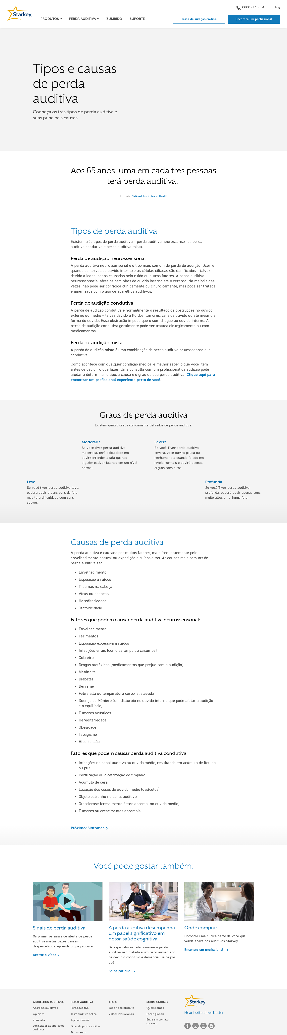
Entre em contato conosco (157, 1021)
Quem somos (155, 1007)
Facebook (187, 1026)
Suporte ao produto (121, 1007)
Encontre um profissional (253, 19)
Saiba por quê (120, 971)
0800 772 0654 (250, 7)
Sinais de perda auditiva (85, 1026)
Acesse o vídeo (44, 955)
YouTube (203, 1026)
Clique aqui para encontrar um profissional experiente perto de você (143, 377)
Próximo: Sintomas (87, 828)
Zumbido (114, 19)
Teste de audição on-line (198, 19)
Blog (276, 7)
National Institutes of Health (149, 196)
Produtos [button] (49, 19)
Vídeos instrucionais (121, 1013)
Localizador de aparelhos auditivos (48, 1027)
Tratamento (78, 1032)
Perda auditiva (79, 1007)
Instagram (195, 1026)
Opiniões (38, 1013)
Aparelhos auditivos (45, 1007)
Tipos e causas (80, 1020)
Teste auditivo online (84, 1013)
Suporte (137, 19)
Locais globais (155, 1013)
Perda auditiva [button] (82, 19)
